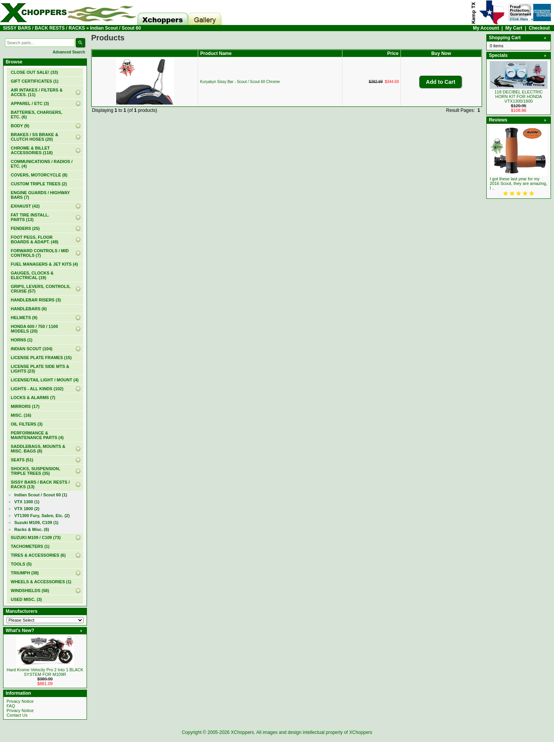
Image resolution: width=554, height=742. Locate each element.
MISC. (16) (21, 415)
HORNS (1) (21, 340)
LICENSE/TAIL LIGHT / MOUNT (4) (44, 380)
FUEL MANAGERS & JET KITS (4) (44, 264)
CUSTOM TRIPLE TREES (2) (39, 183)
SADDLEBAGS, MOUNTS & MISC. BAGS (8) (38, 448)
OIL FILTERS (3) (27, 424)
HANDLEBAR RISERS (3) (36, 300)
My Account (486, 28)
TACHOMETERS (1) (30, 546)
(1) (34, 81)
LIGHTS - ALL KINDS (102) (37, 388)
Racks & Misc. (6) (31, 529)
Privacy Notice (20, 701)
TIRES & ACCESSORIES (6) (38, 555)
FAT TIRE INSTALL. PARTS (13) (30, 217)
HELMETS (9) (24, 317)
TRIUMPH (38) (25, 573)
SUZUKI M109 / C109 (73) (36, 537)
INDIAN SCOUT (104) (31, 348)
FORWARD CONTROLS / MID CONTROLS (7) (40, 253)
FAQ (11, 706)
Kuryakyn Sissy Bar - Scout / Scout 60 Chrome (240, 82)
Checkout (539, 28)
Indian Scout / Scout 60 (115, 28)
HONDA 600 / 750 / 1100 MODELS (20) (34, 328)
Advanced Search (69, 52)
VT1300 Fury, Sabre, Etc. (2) (42, 515)
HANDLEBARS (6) (29, 308)
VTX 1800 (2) (26, 508)
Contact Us (17, 715)
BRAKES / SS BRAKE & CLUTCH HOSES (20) (34, 136)
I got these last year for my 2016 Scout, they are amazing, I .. (518, 183)
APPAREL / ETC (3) (30, 103)
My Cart (514, 28)
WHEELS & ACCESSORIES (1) (41, 581)
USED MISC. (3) (26, 599)
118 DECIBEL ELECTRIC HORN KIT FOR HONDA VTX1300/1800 (518, 96)
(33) (34, 72)
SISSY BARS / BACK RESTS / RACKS (44, 28)
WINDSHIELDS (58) (30, 590)
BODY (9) (20, 125)
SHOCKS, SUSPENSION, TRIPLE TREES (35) (35, 471)
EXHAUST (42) (25, 206)
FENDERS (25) (25, 228)
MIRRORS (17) (25, 406)
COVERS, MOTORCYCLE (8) (39, 175)
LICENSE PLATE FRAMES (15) (41, 357)
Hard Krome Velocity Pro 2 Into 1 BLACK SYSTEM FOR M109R (45, 672)
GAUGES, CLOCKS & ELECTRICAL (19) (32, 275)
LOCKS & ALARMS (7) (33, 397)
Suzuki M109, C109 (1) (36, 522)
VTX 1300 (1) (26, 501)
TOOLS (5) (21, 564)
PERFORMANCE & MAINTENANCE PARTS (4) (37, 435)
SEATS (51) (22, 460)
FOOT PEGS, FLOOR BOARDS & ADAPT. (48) (34, 239)
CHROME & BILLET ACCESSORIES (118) (32, 150)
